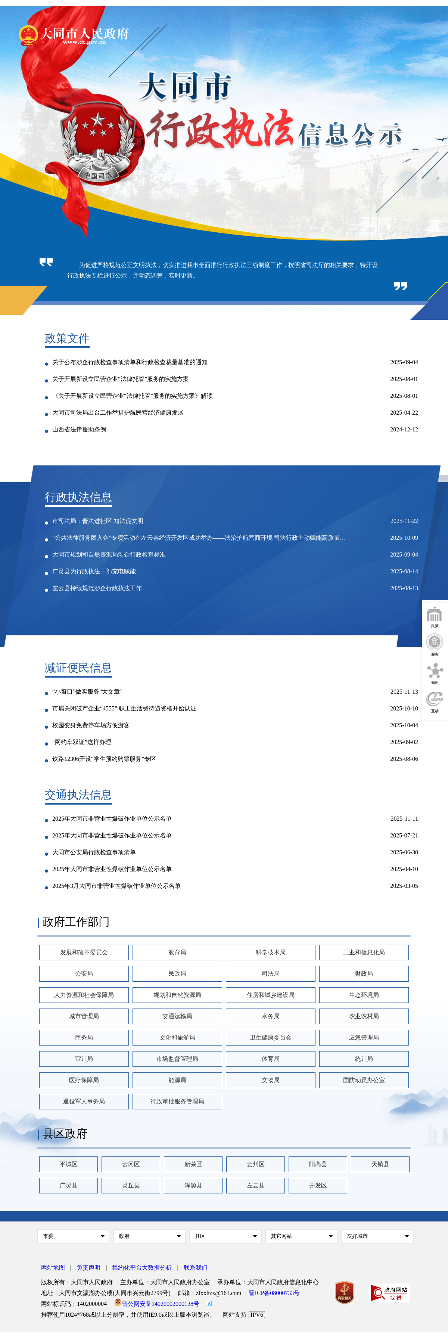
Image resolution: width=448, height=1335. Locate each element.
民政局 (177, 973)
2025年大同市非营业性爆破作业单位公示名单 (112, 818)
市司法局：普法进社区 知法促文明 (97, 521)
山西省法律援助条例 (79, 429)
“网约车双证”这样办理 (81, 742)
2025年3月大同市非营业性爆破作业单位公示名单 (116, 886)
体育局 (271, 1059)
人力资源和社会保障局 (84, 995)
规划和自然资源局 (177, 995)
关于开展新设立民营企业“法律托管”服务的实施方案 (120, 379)
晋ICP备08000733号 (274, 1293)
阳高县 (318, 1164)
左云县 (256, 1185)
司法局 (271, 973)
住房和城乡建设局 (271, 995)
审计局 (84, 1059)
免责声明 (88, 1267)
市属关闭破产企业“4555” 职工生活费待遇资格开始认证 (124, 708)
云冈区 (131, 1164)
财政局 (364, 973)
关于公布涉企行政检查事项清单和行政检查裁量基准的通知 (130, 362)
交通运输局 (177, 1016)
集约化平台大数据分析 (142, 1267)
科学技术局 (271, 952)
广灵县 (69, 1185)
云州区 (256, 1164)
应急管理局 (364, 1037)
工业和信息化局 (364, 952)
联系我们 (196, 1267)
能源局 (177, 1080)
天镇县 (380, 1164)
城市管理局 (84, 1016)
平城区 (69, 1164)
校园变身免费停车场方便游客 (91, 725)
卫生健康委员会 (271, 1037)
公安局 (84, 973)
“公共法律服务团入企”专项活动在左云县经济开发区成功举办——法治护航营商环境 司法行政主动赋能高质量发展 (201, 538)
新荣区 (193, 1164)
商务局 (84, 1037)
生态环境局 (364, 995)
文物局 (271, 1080)
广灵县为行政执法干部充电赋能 (94, 571)
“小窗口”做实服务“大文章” (87, 691)
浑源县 (193, 1185)
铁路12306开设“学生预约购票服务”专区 (104, 759)
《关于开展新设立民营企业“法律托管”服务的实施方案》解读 (132, 396)
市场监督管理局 (177, 1059)
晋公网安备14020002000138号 (156, 1304)
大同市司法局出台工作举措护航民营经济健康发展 (118, 412)
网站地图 (53, 1267)
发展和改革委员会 (84, 952)
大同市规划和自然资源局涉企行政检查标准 (109, 554)
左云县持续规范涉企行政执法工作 (97, 588)
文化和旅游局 (177, 1037)
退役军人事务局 (84, 1101)
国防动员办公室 (364, 1080)
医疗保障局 (84, 1080)
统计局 (364, 1059)
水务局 (271, 1016)
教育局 (177, 952)
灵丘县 (131, 1185)
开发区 (318, 1185)
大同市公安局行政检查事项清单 (94, 852)
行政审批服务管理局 (177, 1101)
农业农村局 (364, 1016)
